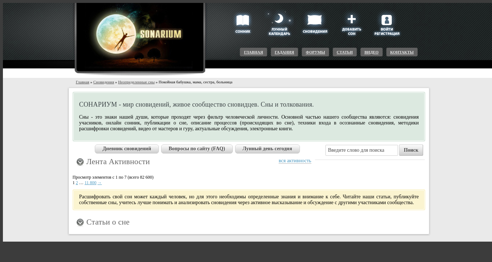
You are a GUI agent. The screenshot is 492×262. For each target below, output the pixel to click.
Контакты (402, 52)
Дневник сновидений (126, 148)
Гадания (284, 52)
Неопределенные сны (136, 82)
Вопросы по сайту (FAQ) (197, 148)
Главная (253, 52)
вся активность (295, 160)
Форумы (315, 52)
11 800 (91, 182)
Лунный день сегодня (267, 148)
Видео (371, 52)
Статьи (345, 52)
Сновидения (103, 82)
